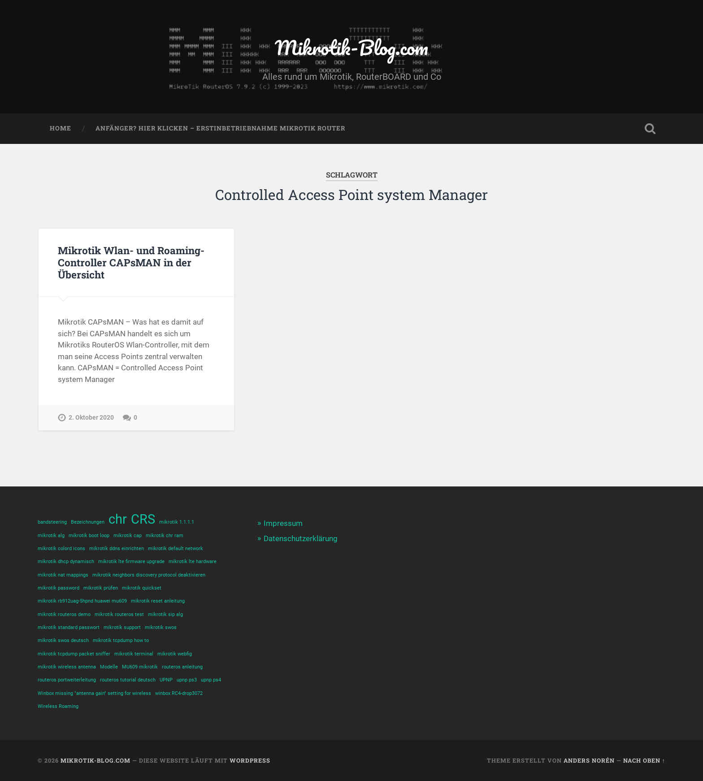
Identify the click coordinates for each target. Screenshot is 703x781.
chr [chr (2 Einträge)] (117, 519)
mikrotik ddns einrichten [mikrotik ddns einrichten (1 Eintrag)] (116, 548)
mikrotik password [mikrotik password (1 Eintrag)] (58, 588)
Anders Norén (589, 760)
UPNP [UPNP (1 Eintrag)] (166, 680)
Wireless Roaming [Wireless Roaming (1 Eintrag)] (58, 706)
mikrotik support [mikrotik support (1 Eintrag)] (122, 627)
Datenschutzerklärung (301, 538)
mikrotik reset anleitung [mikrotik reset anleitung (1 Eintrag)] (158, 601)
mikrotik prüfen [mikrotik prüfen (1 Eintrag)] (100, 588)
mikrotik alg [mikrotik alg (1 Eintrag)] (51, 535)
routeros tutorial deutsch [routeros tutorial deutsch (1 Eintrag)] (128, 680)
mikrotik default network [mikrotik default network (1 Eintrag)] (175, 548)
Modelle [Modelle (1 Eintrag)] (109, 667)
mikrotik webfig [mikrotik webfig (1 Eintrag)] (174, 654)
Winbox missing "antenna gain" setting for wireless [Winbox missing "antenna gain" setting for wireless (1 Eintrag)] (94, 693)
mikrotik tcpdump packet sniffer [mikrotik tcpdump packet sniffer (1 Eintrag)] (74, 654)
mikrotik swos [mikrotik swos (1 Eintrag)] (161, 627)
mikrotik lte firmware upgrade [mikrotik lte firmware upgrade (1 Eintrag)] (131, 561)
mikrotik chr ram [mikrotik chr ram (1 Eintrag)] (164, 535)
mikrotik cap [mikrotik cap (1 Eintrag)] (127, 535)
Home (60, 128)
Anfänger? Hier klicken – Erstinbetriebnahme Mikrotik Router (220, 128)
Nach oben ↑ (644, 760)
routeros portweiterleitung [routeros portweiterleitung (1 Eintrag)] (67, 680)
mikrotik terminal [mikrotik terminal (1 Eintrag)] (133, 654)
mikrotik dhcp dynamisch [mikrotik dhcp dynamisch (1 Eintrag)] (66, 561)
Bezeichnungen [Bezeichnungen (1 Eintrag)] (87, 522)
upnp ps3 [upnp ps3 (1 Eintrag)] (187, 680)
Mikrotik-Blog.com (351, 47)
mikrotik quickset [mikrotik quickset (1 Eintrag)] (141, 588)
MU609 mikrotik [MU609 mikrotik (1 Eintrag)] (140, 667)
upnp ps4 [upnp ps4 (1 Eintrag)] (211, 680)
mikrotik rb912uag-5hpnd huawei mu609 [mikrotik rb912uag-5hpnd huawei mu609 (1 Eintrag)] (82, 601)
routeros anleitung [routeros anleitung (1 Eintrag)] (182, 667)
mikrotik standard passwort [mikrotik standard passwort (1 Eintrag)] (69, 627)
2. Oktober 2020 (91, 417)
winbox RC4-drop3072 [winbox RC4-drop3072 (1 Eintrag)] (179, 693)
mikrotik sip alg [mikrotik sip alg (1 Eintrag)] (165, 614)
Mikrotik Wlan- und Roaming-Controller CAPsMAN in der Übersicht (131, 262)
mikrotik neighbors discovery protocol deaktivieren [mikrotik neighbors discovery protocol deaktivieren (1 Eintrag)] (148, 575)
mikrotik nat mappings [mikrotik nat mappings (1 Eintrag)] (63, 575)
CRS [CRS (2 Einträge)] (143, 519)
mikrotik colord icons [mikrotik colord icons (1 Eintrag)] (61, 548)
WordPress (250, 760)
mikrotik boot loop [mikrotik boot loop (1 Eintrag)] (89, 535)
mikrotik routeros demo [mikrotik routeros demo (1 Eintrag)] (64, 614)
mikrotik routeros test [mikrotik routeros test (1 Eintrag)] (119, 614)
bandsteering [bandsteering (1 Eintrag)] (52, 522)
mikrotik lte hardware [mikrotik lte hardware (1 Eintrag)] (193, 561)
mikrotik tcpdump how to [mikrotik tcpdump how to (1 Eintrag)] (121, 640)
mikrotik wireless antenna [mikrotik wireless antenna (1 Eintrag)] (67, 667)
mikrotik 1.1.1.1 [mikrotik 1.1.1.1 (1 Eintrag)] (176, 522)
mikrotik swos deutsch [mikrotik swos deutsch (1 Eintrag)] (63, 640)
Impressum (283, 523)
